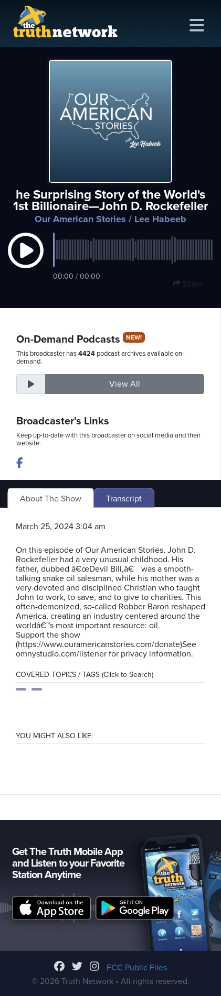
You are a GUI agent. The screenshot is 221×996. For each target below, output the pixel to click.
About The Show (50, 499)
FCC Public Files (137, 967)
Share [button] (188, 284)
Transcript (124, 499)
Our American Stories (80, 219)
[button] (26, 261)
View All (124, 384)
